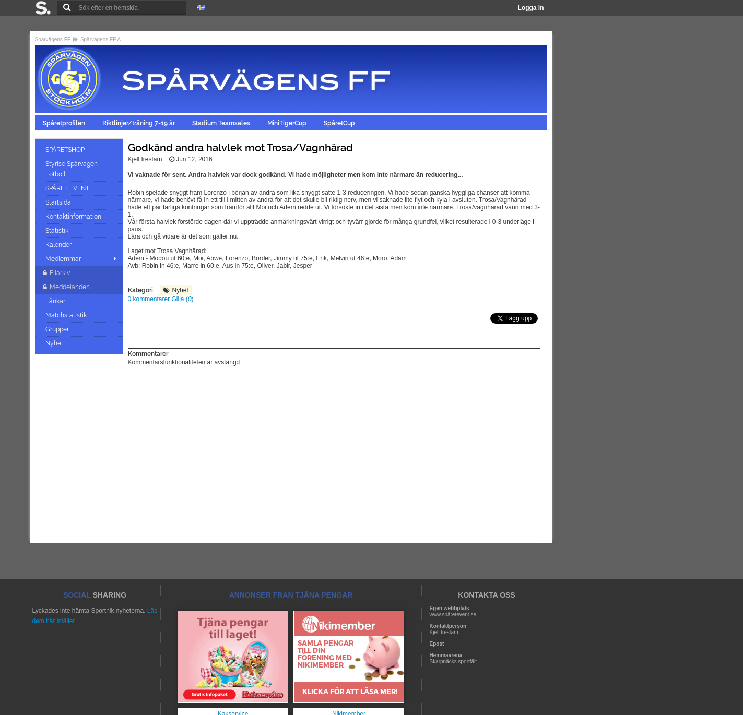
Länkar (56, 301)
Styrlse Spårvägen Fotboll (71, 169)
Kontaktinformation (74, 216)
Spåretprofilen (65, 123)
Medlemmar (63, 259)
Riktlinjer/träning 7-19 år (139, 123)
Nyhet (55, 343)
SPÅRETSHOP (65, 149)
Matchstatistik (66, 315)
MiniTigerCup (287, 123)
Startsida (59, 202)
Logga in (531, 7)
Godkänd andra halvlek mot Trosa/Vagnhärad (240, 147)
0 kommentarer (150, 299)
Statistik (57, 230)
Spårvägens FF (52, 39)
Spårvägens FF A (100, 39)
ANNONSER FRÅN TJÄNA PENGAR (291, 595)
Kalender (59, 244)
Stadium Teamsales (222, 123)
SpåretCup (340, 123)
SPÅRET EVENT (68, 188)
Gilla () (183, 299)
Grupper (57, 329)
